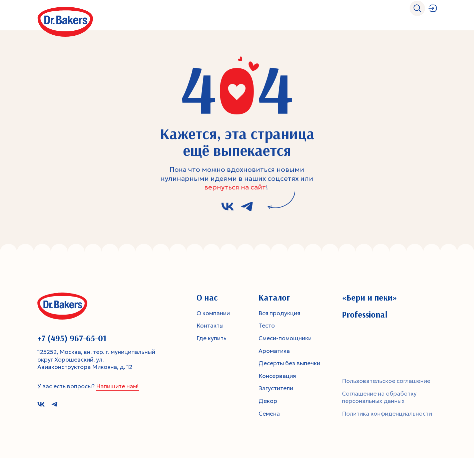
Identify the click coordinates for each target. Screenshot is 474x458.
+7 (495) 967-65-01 (71, 338)
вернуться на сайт (235, 187)
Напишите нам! (117, 386)
